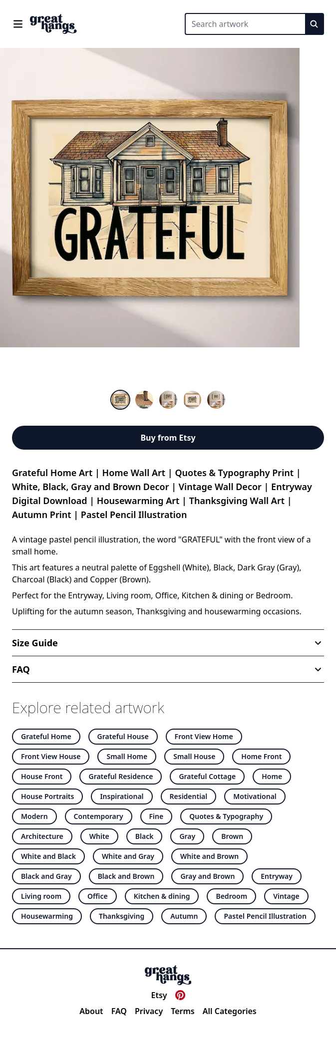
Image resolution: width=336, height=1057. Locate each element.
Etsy (159, 995)
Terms (183, 1011)
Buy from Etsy (167, 437)
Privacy (149, 1011)
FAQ (119, 1011)
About (91, 1011)
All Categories (230, 1011)
